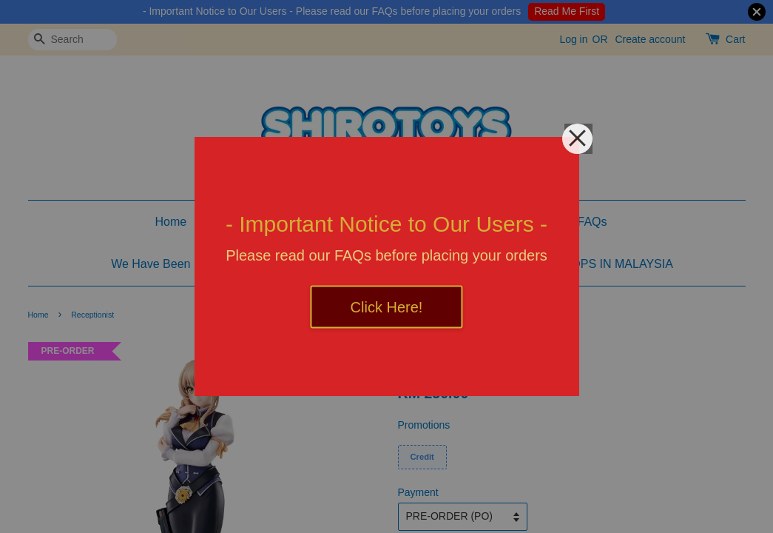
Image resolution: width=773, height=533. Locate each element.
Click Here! (387, 307)
